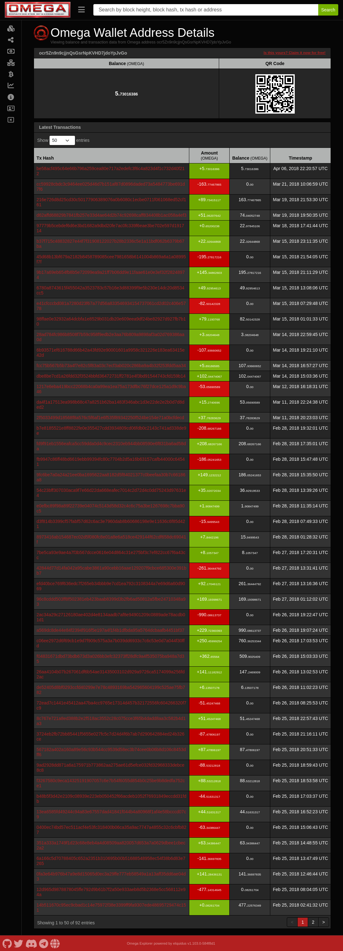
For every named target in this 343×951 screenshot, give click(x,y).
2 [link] (313, 922)
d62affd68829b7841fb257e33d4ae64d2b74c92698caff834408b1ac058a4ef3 (111, 215)
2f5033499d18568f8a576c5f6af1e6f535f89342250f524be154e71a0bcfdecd (110, 417)
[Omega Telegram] (44, 943)
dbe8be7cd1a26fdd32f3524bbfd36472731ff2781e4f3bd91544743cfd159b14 (111, 376)
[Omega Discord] (31, 943)
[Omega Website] (55, 943)
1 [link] (302, 922)
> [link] (323, 922)
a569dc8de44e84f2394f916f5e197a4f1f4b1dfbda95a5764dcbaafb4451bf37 (111, 630)
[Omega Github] (7, 943)
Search (328, 9)
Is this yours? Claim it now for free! (295, 52)
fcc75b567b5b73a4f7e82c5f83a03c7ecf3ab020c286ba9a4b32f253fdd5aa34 (111, 365)
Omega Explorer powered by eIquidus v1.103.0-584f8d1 (171, 943)
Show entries (63, 140)
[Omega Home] (37, 10)
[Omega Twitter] (18, 943)
